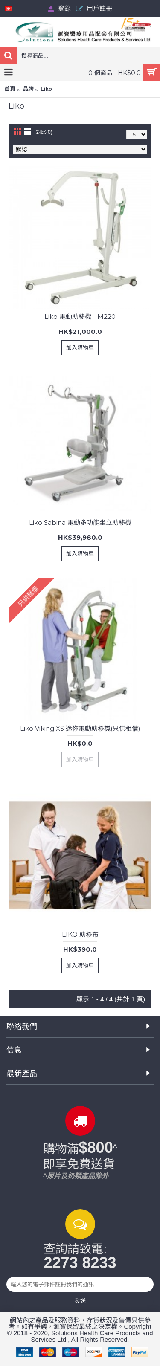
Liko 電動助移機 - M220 (80, 317)
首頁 (9, 89)
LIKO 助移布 (80, 934)
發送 (80, 1300)
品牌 (28, 89)
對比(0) (44, 132)
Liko (46, 89)
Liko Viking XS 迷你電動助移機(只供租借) (80, 728)
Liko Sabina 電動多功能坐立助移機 (80, 522)
